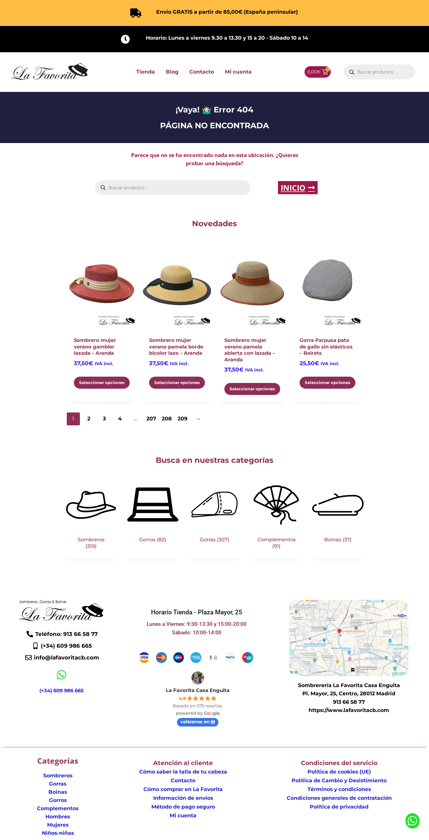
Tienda (145, 72)
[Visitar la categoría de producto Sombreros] (91, 518)
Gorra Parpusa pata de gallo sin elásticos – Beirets (326, 346)
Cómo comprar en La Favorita (183, 789)
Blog (172, 72)
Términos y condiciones (339, 789)
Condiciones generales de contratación (339, 798)
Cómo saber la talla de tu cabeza (183, 772)
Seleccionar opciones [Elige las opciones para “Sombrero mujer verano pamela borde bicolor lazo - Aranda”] (177, 382)
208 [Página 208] (167, 418)
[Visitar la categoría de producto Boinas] (338, 515)
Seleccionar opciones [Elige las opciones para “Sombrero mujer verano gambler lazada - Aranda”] (101, 382)
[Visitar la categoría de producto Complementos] (276, 518)
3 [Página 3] (104, 418)
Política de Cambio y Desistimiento (339, 780)
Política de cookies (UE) (339, 772)
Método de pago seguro (183, 807)
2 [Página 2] (88, 418)
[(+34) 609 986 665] (61, 675)
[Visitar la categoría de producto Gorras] (214, 515)
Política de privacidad (339, 807)
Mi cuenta (238, 72)
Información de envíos (183, 798)
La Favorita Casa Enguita (198, 690)
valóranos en (197, 721)
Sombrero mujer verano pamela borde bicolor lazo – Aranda (176, 346)
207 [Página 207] (151, 418)
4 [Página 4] (120, 418)
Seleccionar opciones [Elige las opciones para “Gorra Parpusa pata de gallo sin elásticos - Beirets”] (327, 382)
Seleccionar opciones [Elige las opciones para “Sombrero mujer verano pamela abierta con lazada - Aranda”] (252, 388)
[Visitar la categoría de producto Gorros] (153, 515)
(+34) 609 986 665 (61, 691)
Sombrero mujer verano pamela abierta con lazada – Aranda (249, 349)
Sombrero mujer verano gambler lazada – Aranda (95, 346)
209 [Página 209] (182, 418)
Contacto (201, 72)
